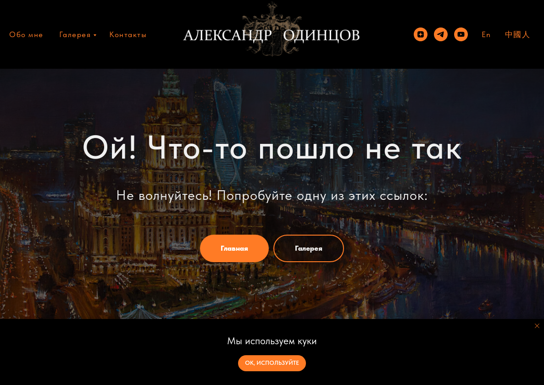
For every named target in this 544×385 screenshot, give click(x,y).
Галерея (75, 34)
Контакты (128, 34)
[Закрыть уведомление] (537, 325)
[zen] (420, 34)
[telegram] (441, 34)
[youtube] (461, 34)
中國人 (518, 34)
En (486, 34)
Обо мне (26, 34)
